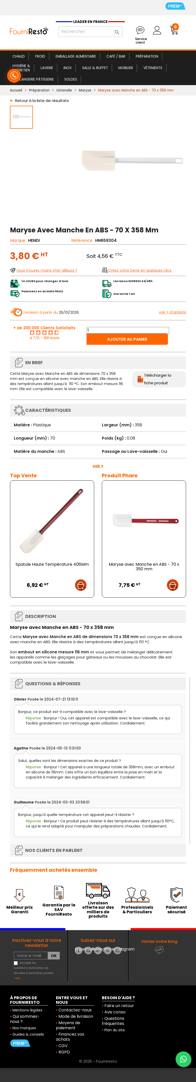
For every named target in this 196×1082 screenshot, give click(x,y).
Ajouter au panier (127, 339)
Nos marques (24, 1028)
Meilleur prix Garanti (19, 909)
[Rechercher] (90, 31)
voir (17, 978)
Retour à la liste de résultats (42, 100)
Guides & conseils (28, 1034)
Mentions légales (27, 1010)
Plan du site (114, 1030)
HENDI (34, 240)
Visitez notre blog (159, 941)
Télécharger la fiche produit (157, 379)
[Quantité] (128, 330)
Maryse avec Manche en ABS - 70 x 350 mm (144, 566)
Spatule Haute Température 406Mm (52, 564)
